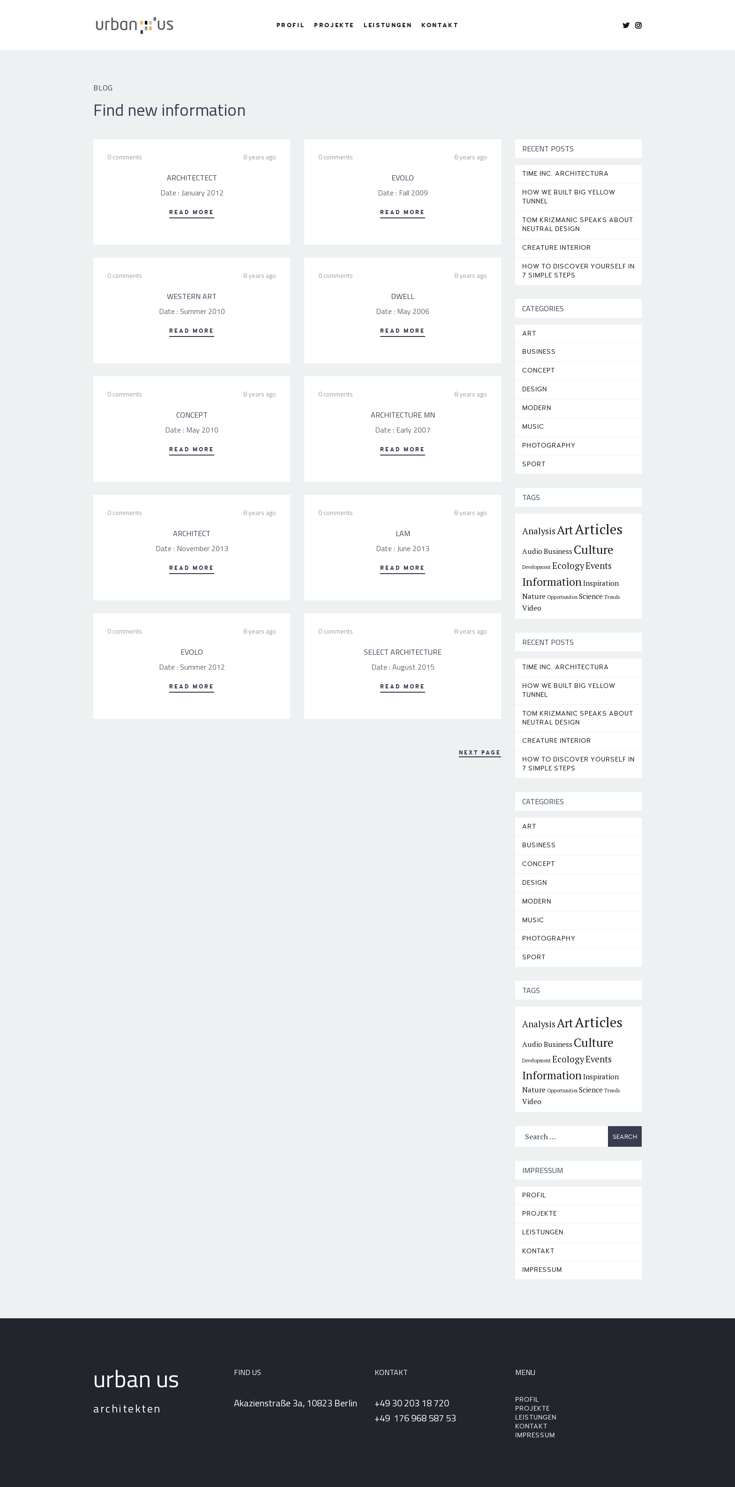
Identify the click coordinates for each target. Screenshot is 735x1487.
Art (529, 333)
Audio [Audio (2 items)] (532, 551)
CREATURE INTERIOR (556, 248)
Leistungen (388, 25)
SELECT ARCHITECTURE (403, 652)
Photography (549, 445)
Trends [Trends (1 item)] (612, 597)
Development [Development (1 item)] (536, 567)
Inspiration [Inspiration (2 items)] (601, 583)
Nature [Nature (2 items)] (534, 596)
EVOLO (402, 177)
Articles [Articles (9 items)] (598, 529)
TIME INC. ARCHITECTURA (565, 174)
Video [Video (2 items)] (531, 608)
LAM (403, 533)
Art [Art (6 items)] (565, 530)
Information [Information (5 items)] (552, 582)
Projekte (334, 25)
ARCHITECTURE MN (403, 414)
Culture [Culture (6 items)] (594, 549)
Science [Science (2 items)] (591, 596)
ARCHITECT (191, 533)
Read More (191, 212)
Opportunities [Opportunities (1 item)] (562, 597)
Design (534, 389)
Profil (291, 25)
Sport (534, 464)
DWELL (402, 296)
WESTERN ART (192, 296)
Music (533, 427)
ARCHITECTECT (192, 177)
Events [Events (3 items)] (598, 565)
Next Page (480, 752)
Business (539, 352)
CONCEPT (192, 414)
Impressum (542, 1270)
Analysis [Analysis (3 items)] (538, 531)
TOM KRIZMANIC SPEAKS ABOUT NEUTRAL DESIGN (577, 224)
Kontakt (439, 25)
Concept (538, 370)
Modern (536, 408)
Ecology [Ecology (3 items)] (568, 565)
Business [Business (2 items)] (558, 551)
